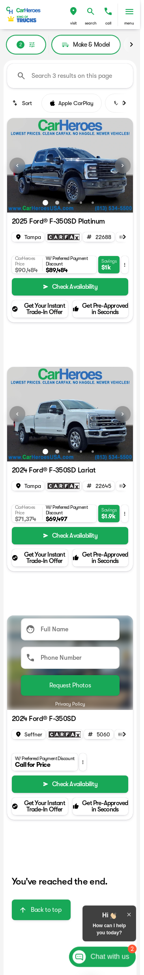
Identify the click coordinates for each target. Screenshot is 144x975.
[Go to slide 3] (69, 202)
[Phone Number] (70, 658)
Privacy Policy (70, 704)
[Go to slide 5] (92, 202)
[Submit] (70, 685)
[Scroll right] (131, 44)
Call (108, 23)
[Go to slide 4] (81, 202)
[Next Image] (123, 165)
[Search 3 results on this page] (70, 75)
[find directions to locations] (73, 11)
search (91, 23)
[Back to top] (41, 910)
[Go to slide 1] (45, 202)
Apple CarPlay (72, 103)
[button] (73, 15)
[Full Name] (70, 629)
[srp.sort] (22, 103)
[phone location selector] (108, 11)
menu (129, 23)
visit (73, 23)
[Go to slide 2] (57, 202)
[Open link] (63, 237)
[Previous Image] (17, 165)
